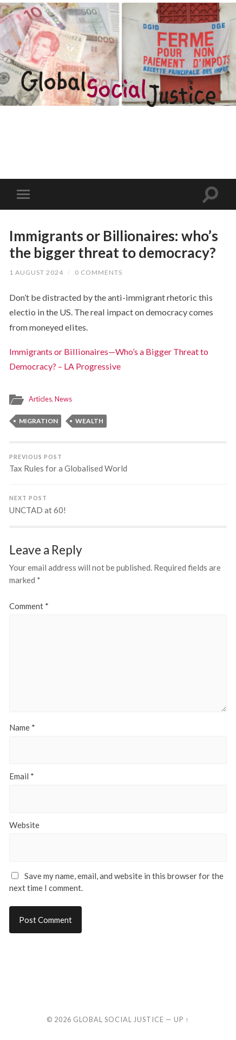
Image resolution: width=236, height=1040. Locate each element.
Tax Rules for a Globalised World (117, 464)
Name (22, 728)
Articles (40, 399)
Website (24, 825)
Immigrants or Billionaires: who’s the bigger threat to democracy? (113, 244)
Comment (29, 606)
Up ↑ (181, 1019)
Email (21, 776)
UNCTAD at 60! (117, 505)
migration (38, 421)
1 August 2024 (36, 272)
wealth (89, 421)
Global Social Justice (118, 1019)
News (63, 399)
